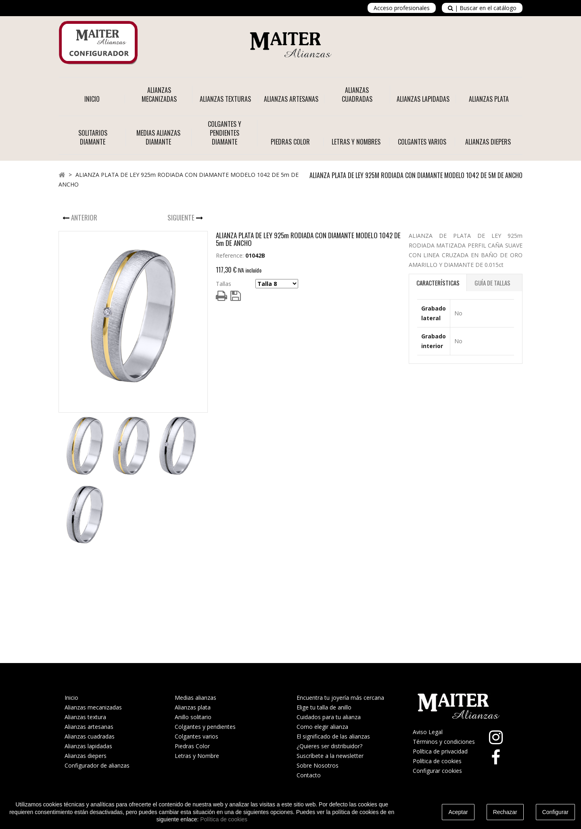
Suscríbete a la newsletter (330, 756)
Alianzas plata (193, 707)
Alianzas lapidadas (88, 746)
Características (438, 282)
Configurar (555, 812)
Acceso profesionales (402, 8)
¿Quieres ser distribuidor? (329, 746)
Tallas (223, 284)
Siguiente (181, 217)
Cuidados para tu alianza (329, 717)
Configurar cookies (437, 770)
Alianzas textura (85, 717)
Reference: (230, 255)
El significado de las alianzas (333, 736)
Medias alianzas (195, 697)
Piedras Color (192, 746)
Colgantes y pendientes (205, 726)
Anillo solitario (193, 717)
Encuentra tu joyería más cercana (340, 697)
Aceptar (458, 812)
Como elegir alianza (322, 726)
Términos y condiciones (444, 741)
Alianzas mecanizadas (93, 707)
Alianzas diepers (86, 756)
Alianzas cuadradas (90, 736)
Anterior (85, 217)
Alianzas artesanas (89, 726)
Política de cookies (437, 761)
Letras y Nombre (197, 756)
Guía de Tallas (492, 282)
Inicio (92, 98)
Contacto (309, 775)
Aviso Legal (428, 732)
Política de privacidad (440, 751)
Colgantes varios (196, 736)
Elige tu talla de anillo (324, 707)
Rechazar (505, 812)
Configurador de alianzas (97, 765)
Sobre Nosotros (318, 765)
